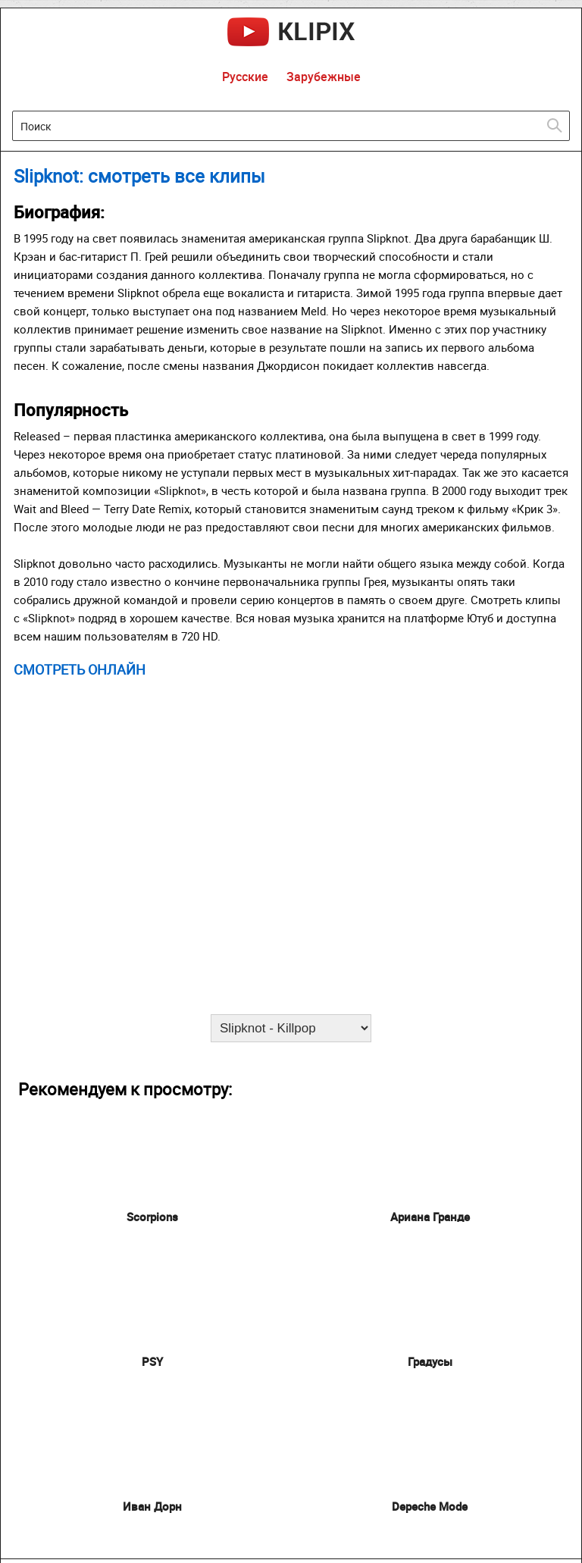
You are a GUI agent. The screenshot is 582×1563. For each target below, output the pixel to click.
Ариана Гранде (430, 1216)
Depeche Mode (430, 1506)
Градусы (430, 1361)
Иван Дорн (152, 1506)
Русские (245, 76)
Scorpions (152, 1216)
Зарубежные (323, 76)
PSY (152, 1361)
